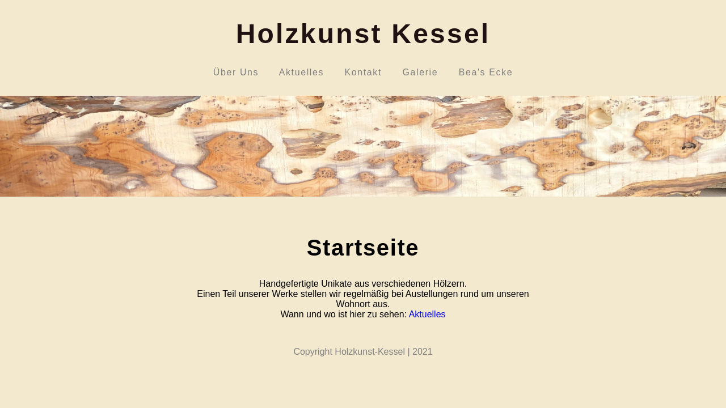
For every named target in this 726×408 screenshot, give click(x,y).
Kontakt (363, 72)
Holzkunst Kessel (363, 34)
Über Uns (235, 72)
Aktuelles (301, 72)
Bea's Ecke (486, 72)
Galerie (420, 72)
